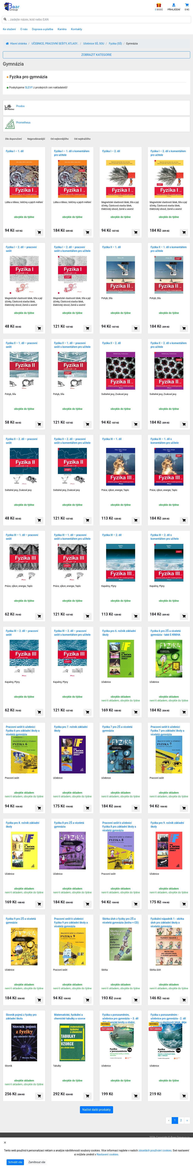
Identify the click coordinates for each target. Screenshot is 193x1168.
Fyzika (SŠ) (115, 43)
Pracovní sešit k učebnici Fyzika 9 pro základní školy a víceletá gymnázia (71, 922)
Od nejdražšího (82, 138)
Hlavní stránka (16, 43)
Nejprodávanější (36, 138)
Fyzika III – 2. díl (112, 534)
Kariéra (62, 29)
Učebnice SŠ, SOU (93, 43)
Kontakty (76, 29)
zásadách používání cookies (155, 1150)
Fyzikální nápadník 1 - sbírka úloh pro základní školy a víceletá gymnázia (167, 922)
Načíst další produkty (96, 1109)
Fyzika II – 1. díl (111, 247)
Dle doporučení (13, 138)
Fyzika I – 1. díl (15, 151)
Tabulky (57, 1066)
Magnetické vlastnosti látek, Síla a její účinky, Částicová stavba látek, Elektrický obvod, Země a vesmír (120, 205)
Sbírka (104, 970)
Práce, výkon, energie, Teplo (115, 490)
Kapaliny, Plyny (108, 586)
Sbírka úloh (155, 970)
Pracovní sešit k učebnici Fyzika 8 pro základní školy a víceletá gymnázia (119, 826)
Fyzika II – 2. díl (111, 343)
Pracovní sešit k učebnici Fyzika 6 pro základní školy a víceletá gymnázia (23, 730)
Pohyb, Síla (106, 298)
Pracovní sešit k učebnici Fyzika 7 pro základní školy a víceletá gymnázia (167, 730)
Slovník (8, 1066)
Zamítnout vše (36, 1162)
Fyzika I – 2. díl (111, 151)
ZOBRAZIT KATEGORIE (96, 55)
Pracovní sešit (12, 778)
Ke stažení (9, 29)
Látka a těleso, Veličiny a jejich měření (24, 202)
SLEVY (29, 87)
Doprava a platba (42, 29)
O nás (24, 29)
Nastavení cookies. (108, 1154)
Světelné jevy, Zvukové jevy (114, 394)
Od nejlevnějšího (60, 138)
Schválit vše (15, 1162)
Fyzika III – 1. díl (112, 439)
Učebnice (106, 682)
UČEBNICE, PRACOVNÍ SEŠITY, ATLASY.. (54, 43)
